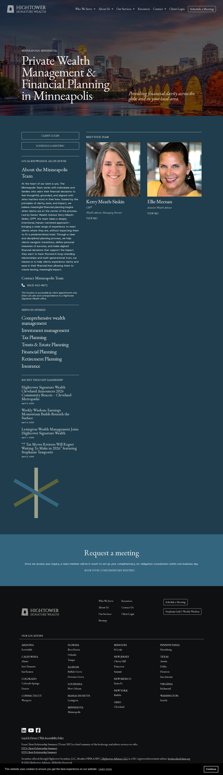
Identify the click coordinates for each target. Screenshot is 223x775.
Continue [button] (211, 769)
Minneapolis (74, 712)
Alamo (25, 661)
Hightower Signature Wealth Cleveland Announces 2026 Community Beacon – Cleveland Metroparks (46, 393)
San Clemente (29, 666)
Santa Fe (118, 683)
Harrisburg (166, 649)
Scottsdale (27, 649)
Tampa (71, 660)
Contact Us (127, 607)
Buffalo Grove (75, 671)
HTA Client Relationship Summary (39, 748)
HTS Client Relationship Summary (39, 752)
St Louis (118, 649)
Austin (163, 661)
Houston (164, 671)
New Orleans (74, 688)
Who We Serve (106, 601)
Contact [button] (158, 9)
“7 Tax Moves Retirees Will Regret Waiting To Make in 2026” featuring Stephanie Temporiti (49, 448)
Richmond (165, 688)
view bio (91, 218)
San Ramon (27, 671)
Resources (144, 9)
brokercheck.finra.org (179, 758)
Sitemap (103, 620)
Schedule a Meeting (202, 9)
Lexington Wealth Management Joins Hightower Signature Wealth (50, 431)
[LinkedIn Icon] (24, 731)
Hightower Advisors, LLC (115, 758)
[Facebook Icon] (38, 731)
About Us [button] (104, 9)
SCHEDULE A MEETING (50, 145)
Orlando (72, 654)
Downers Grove (76, 677)
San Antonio (166, 677)
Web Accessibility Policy (52, 738)
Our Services (105, 614)
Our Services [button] (123, 9)
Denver (25, 688)
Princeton (119, 666)
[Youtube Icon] (31, 731)
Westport (26, 700)
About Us (104, 607)
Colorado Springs (30, 683)
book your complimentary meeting (111, 570)
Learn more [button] (105, 769)
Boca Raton (74, 649)
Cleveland (119, 706)
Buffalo (117, 695)
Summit (118, 671)
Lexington (73, 700)
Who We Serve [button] (83, 9)
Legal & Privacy (30, 738)
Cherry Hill (120, 661)
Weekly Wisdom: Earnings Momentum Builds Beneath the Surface (45, 414)
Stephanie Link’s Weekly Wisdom (182, 611)
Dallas (163, 666)
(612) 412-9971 (37, 285)
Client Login (177, 9)
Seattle (163, 700)
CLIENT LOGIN (50, 135)
